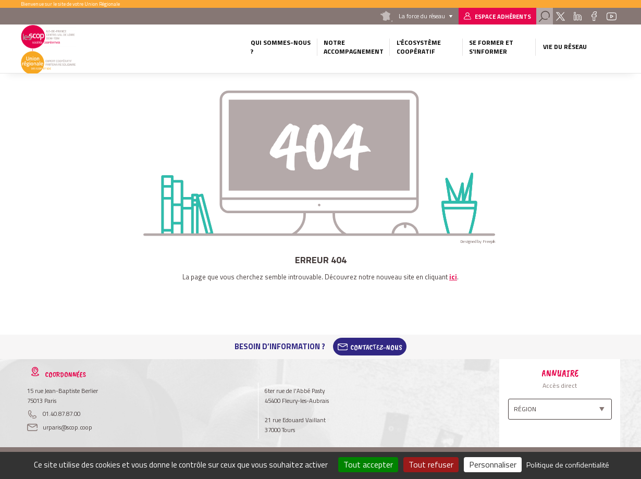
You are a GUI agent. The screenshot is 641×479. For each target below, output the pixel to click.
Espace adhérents (503, 16)
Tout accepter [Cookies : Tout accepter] (368, 464)
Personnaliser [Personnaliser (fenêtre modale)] (492, 464)
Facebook (594, 16)
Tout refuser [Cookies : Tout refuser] (431, 464)
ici (453, 277)
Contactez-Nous (376, 346)
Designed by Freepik (478, 241)
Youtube (611, 16)
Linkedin (577, 16)
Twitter (560, 16)
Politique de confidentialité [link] (567, 464)
